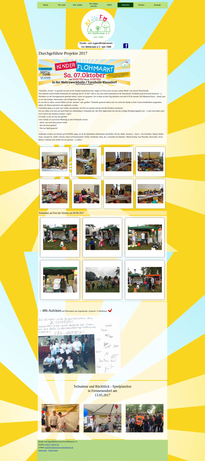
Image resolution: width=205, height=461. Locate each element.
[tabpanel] (102, 97)
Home (45, 5)
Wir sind (61, 5)
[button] (55, 162)
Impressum (42, 450)
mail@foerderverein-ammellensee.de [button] (59, 447)
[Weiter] (165, 418)
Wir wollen (77, 5)
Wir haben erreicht (93, 5)
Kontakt (157, 5)
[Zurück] (39, 418)
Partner (141, 5)
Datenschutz (53, 450)
